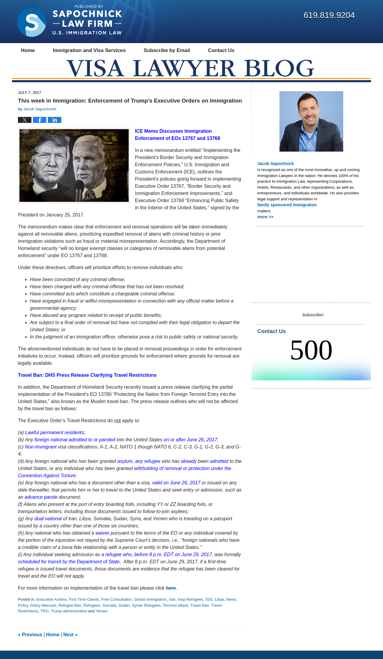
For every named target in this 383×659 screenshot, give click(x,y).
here (171, 596)
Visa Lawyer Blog (69, 21)
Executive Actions (51, 608)
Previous (30, 643)
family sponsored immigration (285, 212)
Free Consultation (116, 608)
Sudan (124, 613)
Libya (219, 608)
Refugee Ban (70, 613)
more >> (265, 224)
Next (70, 643)
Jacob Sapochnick (274, 172)
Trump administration (69, 619)
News (231, 608)
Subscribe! (313, 322)
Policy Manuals (43, 613)
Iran (172, 608)
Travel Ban (199, 613)
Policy (23, 613)
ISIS (209, 608)
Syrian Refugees (146, 613)
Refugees (91, 613)
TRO (44, 619)
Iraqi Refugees (190, 608)
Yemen (102, 619)
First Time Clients (84, 608)
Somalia (109, 613)
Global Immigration (150, 608)
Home (52, 643)
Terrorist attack (175, 613)
